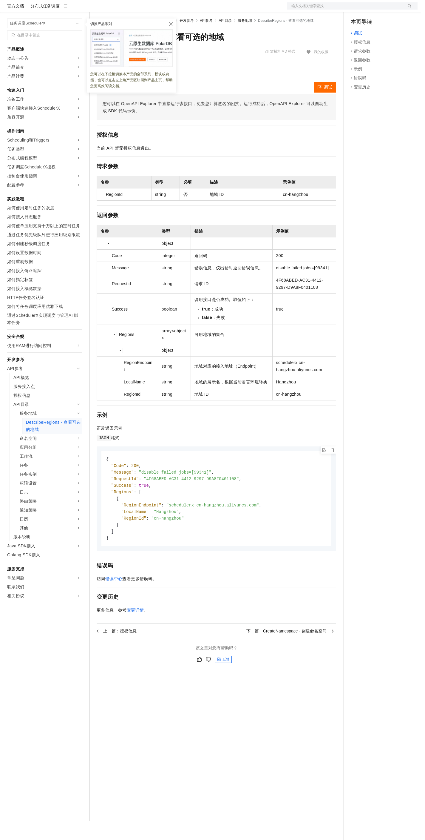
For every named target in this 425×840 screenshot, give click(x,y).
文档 (344, 9)
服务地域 (245, 40)
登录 (407, 9)
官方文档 (15, 25)
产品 (77, 9)
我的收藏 (321, 71)
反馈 (223, 682)
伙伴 (161, 9)
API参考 (206, 40)
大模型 (61, 9)
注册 (386, 9)
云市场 (145, 9)
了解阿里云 (196, 9)
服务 (176, 9)
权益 (114, 9)
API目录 (225, 40)
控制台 (371, 9)
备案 (357, 9)
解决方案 (96, 9)
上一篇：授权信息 (117, 654)
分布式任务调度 (45, 25)
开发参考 (187, 40)
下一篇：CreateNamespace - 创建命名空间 (290, 654)
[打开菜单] (9, 9)
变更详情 (135, 633)
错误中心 (114, 601)
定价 (129, 9)
